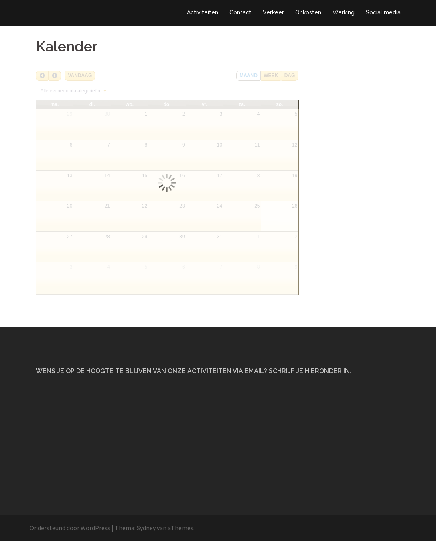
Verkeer (273, 12)
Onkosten (308, 12)
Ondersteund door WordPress (70, 528)
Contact (240, 12)
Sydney (146, 528)
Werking (344, 12)
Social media (383, 12)
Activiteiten (202, 12)
